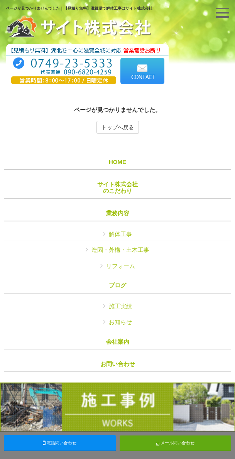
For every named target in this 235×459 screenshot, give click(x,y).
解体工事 (120, 234)
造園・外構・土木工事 (120, 249)
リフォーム (120, 266)
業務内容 (117, 213)
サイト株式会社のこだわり (117, 187)
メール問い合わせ (175, 443)
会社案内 (117, 342)
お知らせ (120, 322)
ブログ (117, 285)
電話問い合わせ (59, 443)
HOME (117, 162)
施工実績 (120, 306)
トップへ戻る (117, 127)
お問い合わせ (117, 364)
